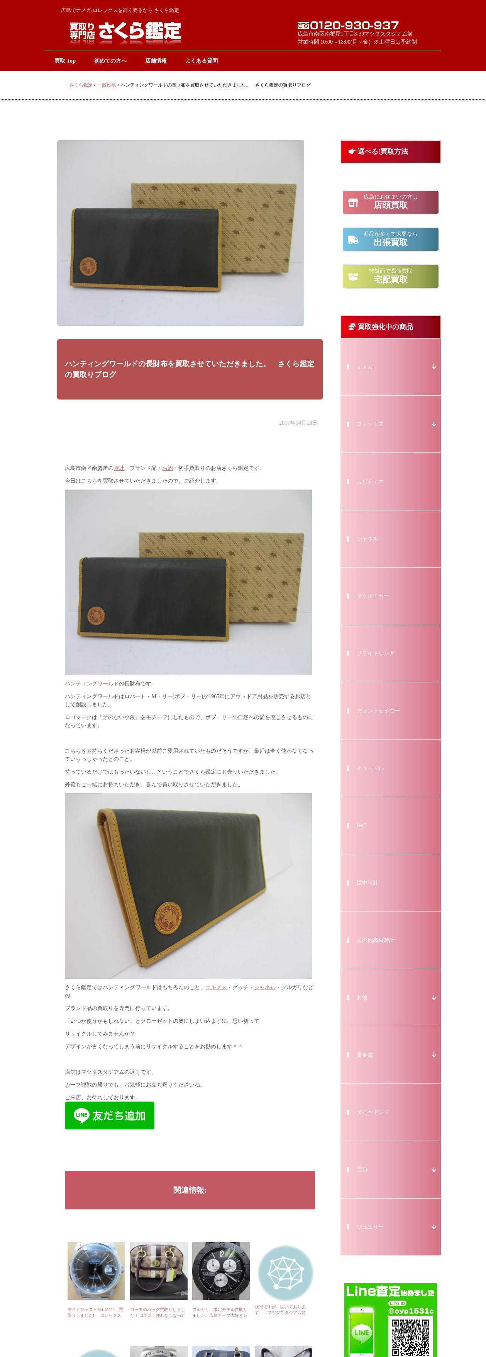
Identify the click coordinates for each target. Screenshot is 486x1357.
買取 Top (65, 61)
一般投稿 (106, 85)
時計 (118, 468)
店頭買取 (391, 202)
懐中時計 (367, 883)
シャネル (265, 987)
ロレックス (370, 424)
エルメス (216, 987)
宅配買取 (391, 276)
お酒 (167, 468)
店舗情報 (156, 61)
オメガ (365, 367)
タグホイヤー (373, 596)
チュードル (370, 768)
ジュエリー (370, 1227)
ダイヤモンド (373, 1112)
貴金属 (365, 1055)
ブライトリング (376, 653)
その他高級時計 (376, 940)
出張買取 (391, 239)
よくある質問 (201, 61)
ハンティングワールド (92, 684)
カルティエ (370, 482)
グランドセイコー (378, 711)
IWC (362, 825)
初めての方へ (110, 61)
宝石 (362, 1169)
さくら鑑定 (81, 85)
